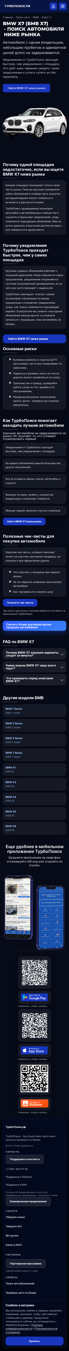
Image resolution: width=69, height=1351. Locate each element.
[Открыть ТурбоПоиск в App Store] (34, 1025)
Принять (34, 1341)
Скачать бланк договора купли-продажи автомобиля (29, 626)
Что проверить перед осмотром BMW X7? (29, 679)
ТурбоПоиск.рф (16, 1126)
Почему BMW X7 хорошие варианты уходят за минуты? (32, 654)
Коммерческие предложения (28, 1201)
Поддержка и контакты (25, 1159)
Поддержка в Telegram (19, 1176)
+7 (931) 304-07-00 (17, 1169)
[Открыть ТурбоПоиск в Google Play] (34, 973)
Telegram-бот (14, 1226)
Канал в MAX (14, 1244)
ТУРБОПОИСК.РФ (17, 6)
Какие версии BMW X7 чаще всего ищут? (31, 667)
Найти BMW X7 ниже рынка (26, 88)
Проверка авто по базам (21, 1292)
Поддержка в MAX (16, 1184)
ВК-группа (12, 1235)
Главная (8, 17)
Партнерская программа (25, 1263)
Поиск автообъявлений (20, 1283)
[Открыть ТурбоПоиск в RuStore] (34, 1078)
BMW (36, 17)
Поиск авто (23, 17)
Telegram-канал (15, 1217)
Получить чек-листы (20, 602)
